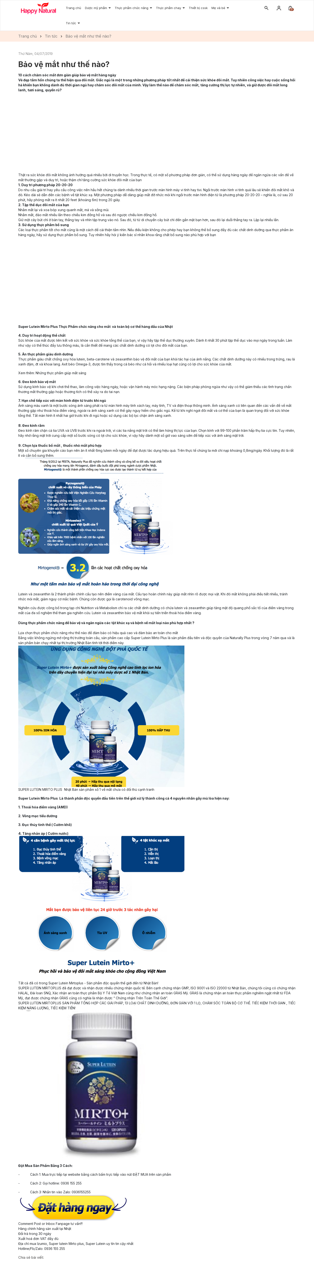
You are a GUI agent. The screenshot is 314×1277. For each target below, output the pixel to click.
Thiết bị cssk (198, 8)
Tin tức (71, 23)
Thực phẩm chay (169, 8)
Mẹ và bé (218, 8)
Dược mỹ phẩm (96, 8)
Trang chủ (73, 8)
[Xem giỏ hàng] (290, 8)
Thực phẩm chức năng (132, 8)
